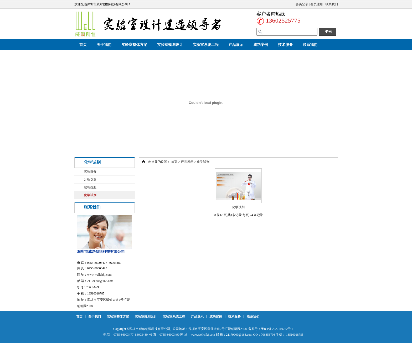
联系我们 (331, 4)
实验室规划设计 (170, 45)
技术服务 (285, 45)
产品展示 (236, 45)
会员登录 (302, 4)
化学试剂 (90, 195)
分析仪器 (90, 179)
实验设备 (90, 171)
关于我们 (104, 45)
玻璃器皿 (90, 187)
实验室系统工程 (206, 45)
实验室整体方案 (134, 45)
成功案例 (260, 45)
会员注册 (316, 4)
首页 (83, 45)
